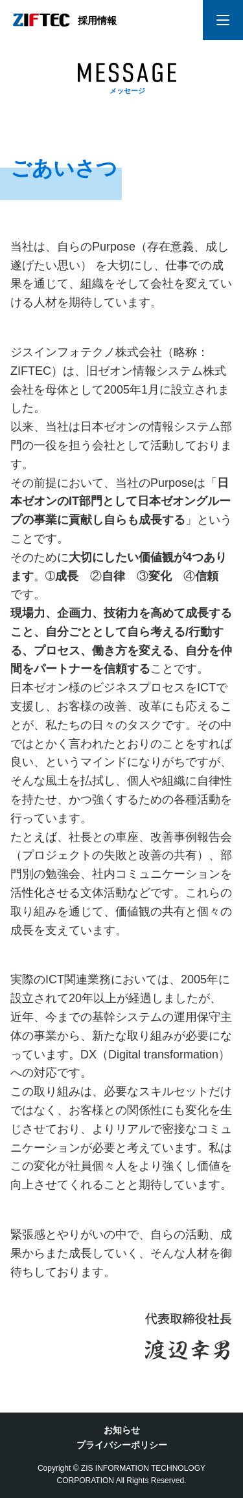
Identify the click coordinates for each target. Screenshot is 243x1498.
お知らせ (122, 1430)
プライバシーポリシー (121, 1445)
